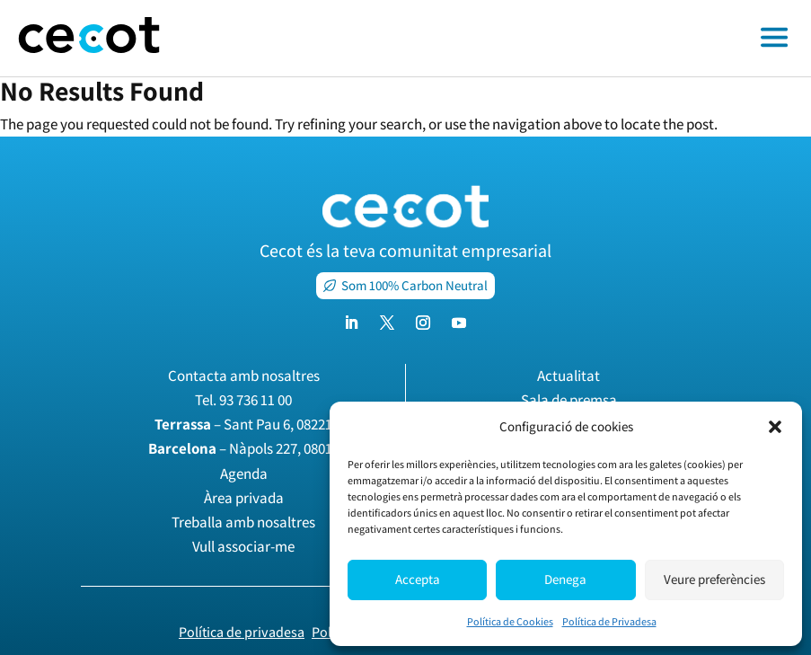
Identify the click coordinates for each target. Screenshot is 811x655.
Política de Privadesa (609, 621)
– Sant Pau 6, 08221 (243, 424)
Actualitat (568, 375)
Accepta (417, 579)
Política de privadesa (241, 632)
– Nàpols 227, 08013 (243, 448)
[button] (775, 427)
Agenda (244, 473)
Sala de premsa (569, 400)
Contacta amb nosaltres (244, 375)
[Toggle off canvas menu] (494, 38)
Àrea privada (244, 498)
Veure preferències (714, 579)
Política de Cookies (510, 621)
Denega (565, 579)
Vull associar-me (243, 546)
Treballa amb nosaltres (243, 522)
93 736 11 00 (255, 400)
